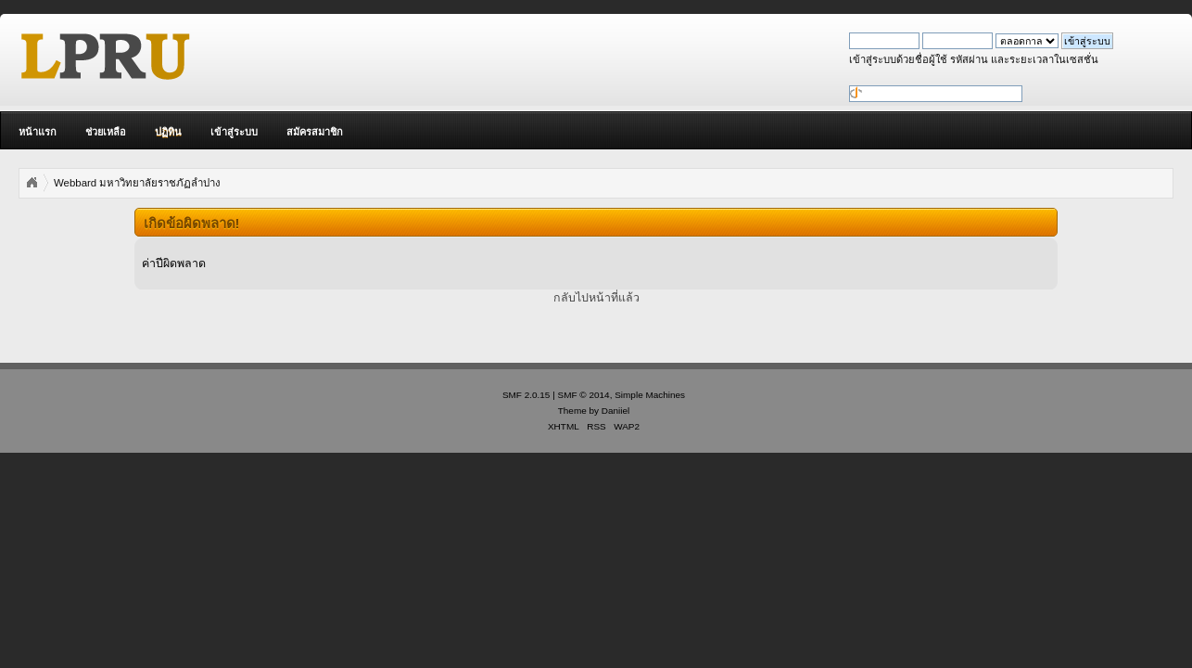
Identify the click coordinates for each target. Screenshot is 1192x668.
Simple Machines (650, 395)
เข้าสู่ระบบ (234, 131)
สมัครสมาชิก (314, 131)
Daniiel (615, 410)
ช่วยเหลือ (105, 131)
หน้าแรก (38, 131)
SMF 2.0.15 (526, 395)
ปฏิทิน (168, 131)
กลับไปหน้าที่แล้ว (596, 297)
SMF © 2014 (584, 395)
